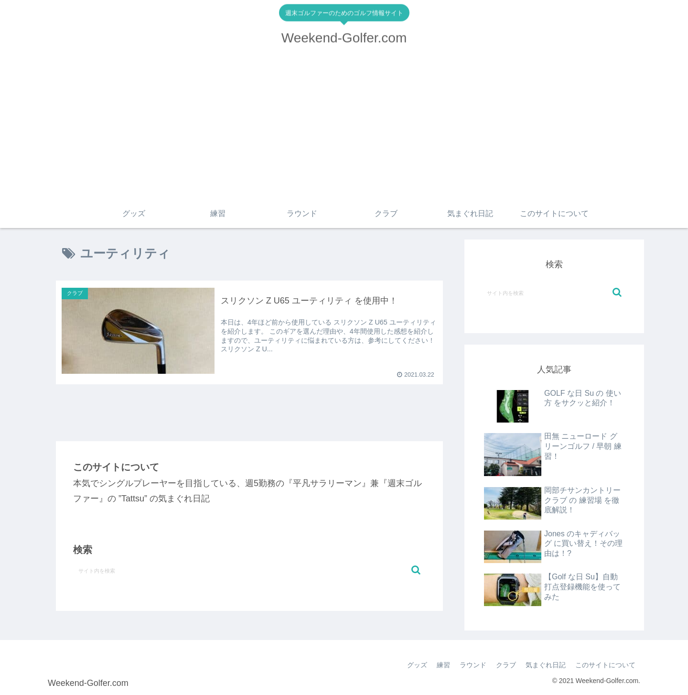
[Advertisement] (344, 128)
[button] (416, 570)
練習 (443, 665)
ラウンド (473, 665)
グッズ (417, 665)
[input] (249, 570)
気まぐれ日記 (546, 665)
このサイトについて (605, 665)
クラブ (506, 665)
